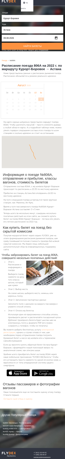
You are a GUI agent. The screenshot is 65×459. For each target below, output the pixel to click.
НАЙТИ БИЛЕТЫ (32, 46)
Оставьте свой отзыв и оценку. (18, 399)
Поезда (4, 60)
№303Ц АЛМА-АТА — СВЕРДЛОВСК (16, 429)
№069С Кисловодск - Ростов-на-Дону (17, 423)
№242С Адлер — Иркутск (12, 431)
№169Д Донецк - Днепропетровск (15, 434)
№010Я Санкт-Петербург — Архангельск (18, 426)
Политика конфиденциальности (42, 457)
